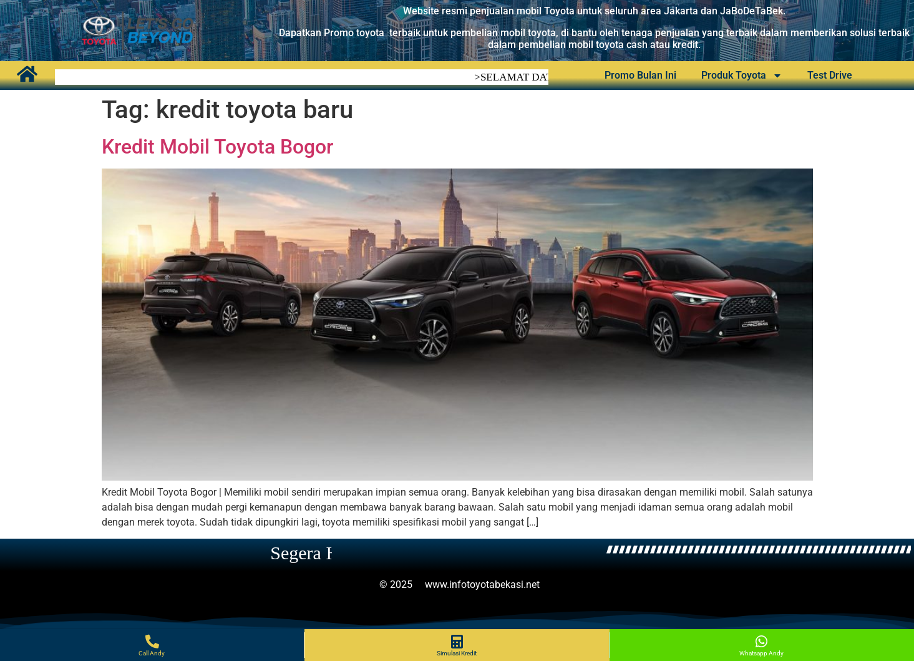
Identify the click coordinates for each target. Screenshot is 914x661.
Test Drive (829, 73)
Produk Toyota (741, 73)
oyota (543, 33)
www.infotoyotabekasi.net (482, 584)
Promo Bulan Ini (640, 73)
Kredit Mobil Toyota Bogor (217, 147)
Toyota (560, 11)
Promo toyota (354, 33)
